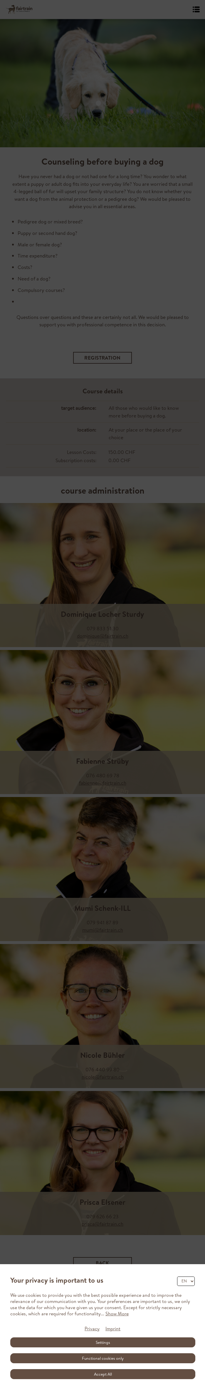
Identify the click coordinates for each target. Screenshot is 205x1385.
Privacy (92, 1328)
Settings (103, 1342)
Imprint (112, 1328)
